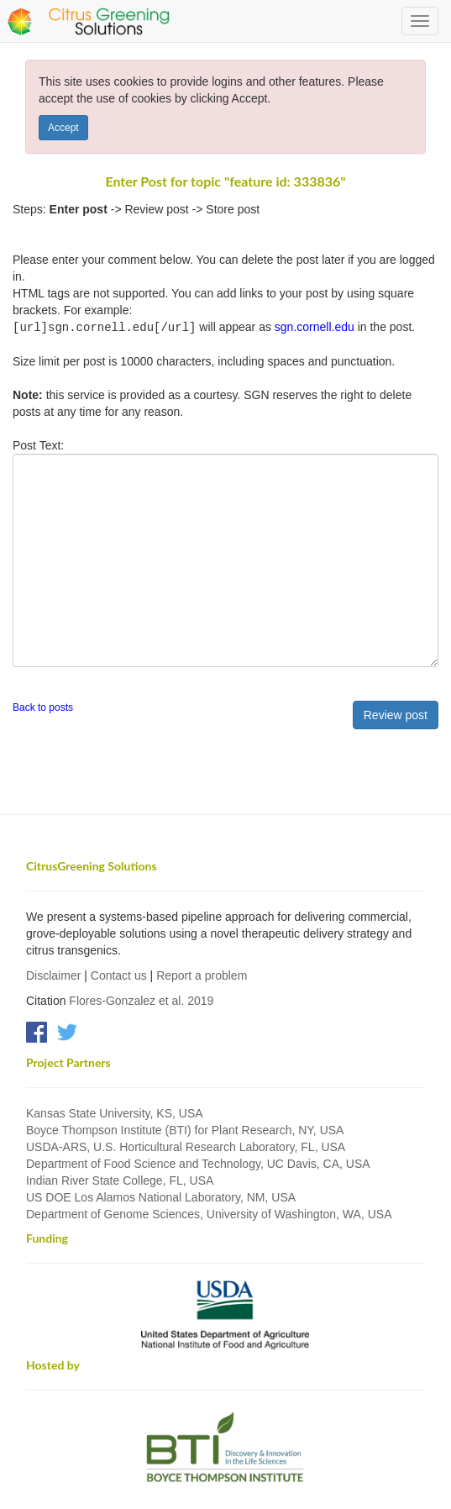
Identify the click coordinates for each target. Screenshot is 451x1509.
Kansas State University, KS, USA (114, 1112)
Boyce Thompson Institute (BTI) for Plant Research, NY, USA (184, 1129)
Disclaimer (53, 974)
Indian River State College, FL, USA (119, 1179)
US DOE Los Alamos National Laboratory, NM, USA (161, 1196)
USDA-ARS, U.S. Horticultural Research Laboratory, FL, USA (185, 1146)
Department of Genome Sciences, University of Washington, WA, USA (208, 1213)
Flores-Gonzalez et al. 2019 (141, 1000)
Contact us (119, 974)
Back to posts (43, 706)
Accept (63, 128)
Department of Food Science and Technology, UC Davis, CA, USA (198, 1163)
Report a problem (201, 974)
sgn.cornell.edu (314, 327)
